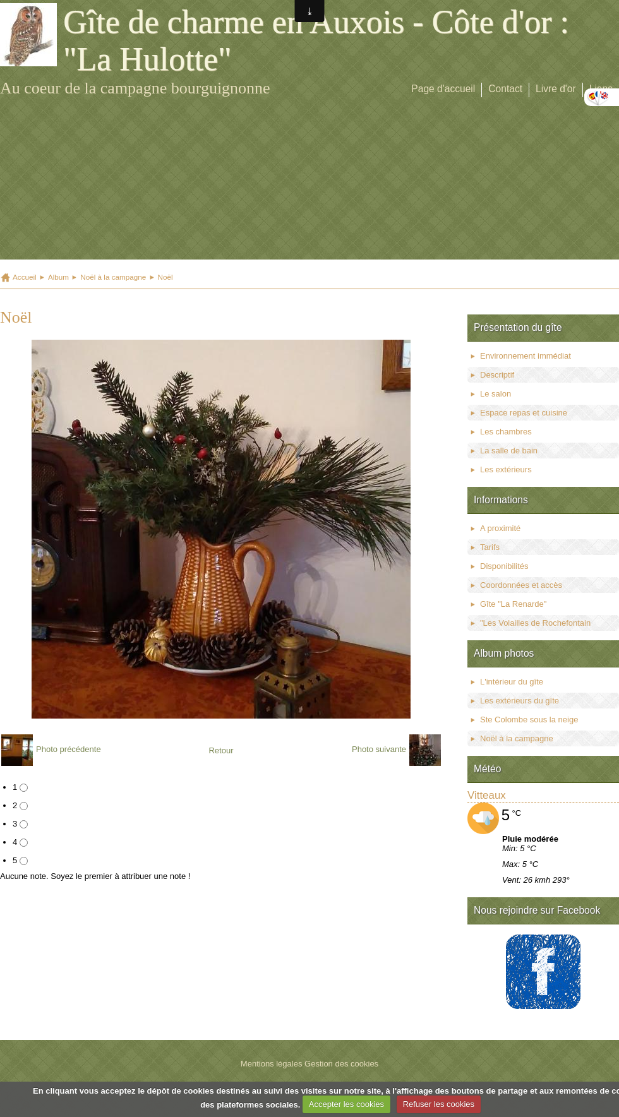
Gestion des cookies (341, 1063)
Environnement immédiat (525, 356)
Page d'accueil (443, 88)
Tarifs (490, 547)
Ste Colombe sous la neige (529, 719)
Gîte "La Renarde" (513, 604)
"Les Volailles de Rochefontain (535, 623)
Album (58, 277)
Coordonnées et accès (521, 585)
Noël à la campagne (113, 277)
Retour (220, 750)
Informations (501, 499)
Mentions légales (272, 1063)
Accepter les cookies (346, 1104)
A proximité (500, 528)
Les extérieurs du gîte (519, 700)
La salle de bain (509, 450)
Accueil (25, 277)
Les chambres (506, 431)
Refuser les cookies (438, 1104)
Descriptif (497, 374)
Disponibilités (504, 566)
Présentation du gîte (518, 327)
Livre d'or (556, 88)
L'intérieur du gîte (511, 681)
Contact (505, 88)
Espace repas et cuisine (523, 412)
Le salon (495, 393)
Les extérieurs (506, 469)
